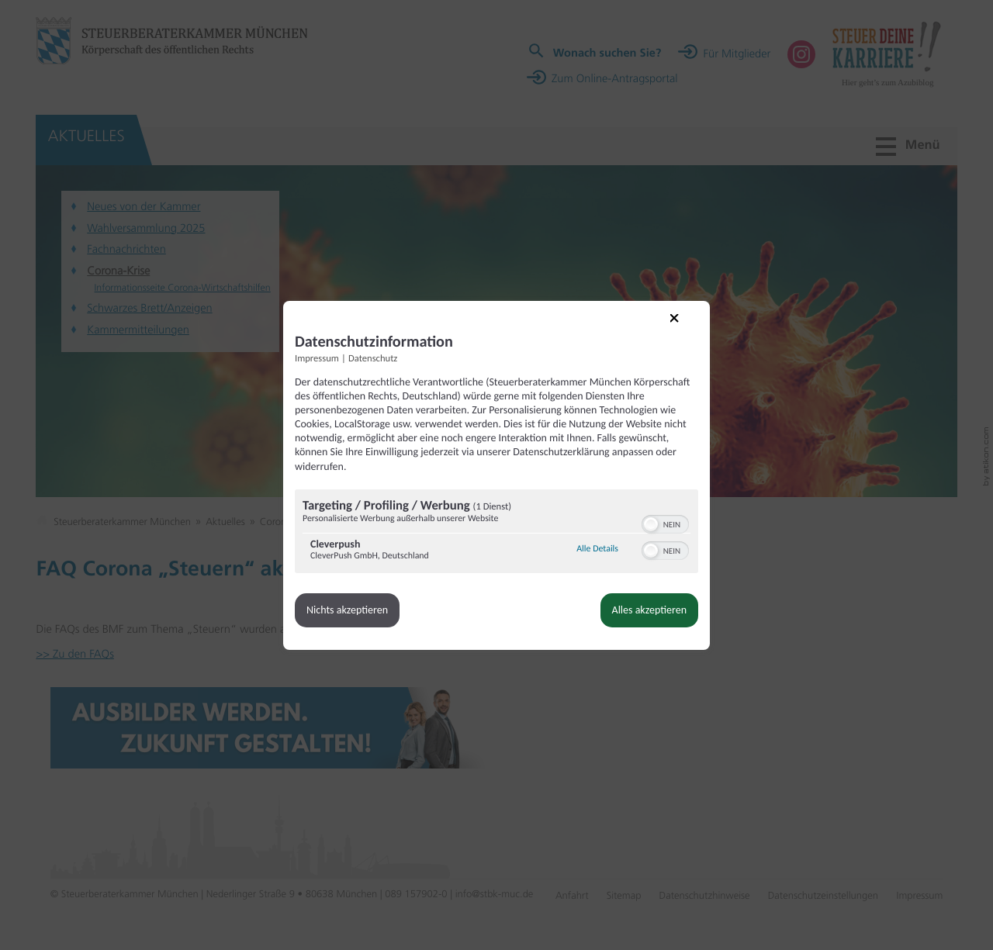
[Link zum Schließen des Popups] (685, 329)
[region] (496, 533)
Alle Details (597, 549)
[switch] (665, 522)
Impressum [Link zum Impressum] (317, 358)
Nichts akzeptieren (347, 610)
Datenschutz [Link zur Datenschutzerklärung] (372, 358)
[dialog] (496, 475)
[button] (651, 524)
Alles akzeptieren (649, 610)
